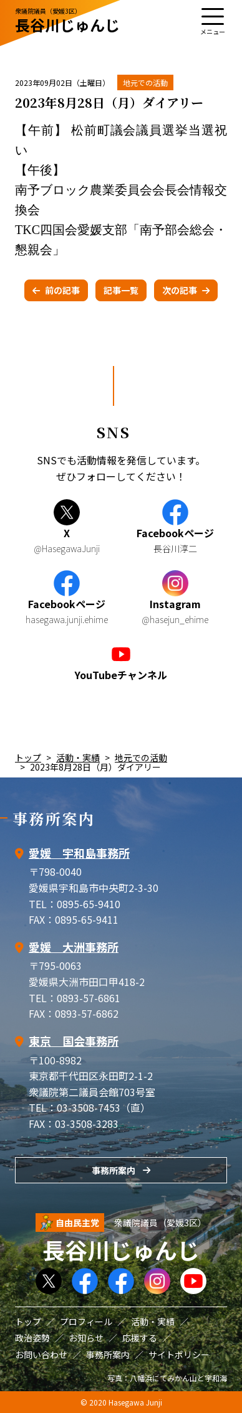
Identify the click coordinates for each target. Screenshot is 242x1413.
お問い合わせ (41, 1354)
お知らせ (86, 1337)
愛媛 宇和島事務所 (79, 853)
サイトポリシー (179, 1354)
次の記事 (179, 290)
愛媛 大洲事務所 (74, 947)
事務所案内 (113, 1170)
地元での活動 (145, 82)
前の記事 (62, 290)
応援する (139, 1337)
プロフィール (86, 1321)
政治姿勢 (32, 1337)
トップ (28, 757)
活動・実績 (78, 757)
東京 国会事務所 (74, 1041)
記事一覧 (121, 290)
